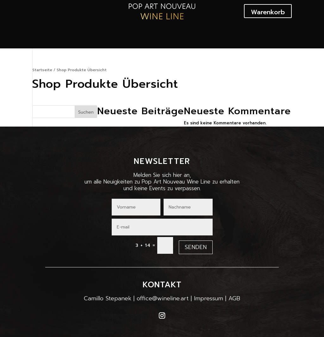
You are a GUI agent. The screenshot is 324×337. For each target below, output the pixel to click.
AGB (234, 298)
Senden (196, 247)
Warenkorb (268, 12)
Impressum (208, 298)
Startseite (42, 70)
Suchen (86, 112)
